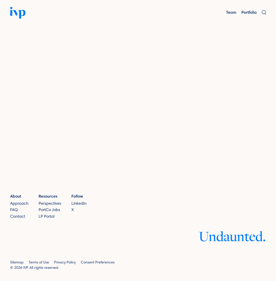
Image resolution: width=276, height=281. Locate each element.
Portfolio (249, 13)
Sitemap (17, 262)
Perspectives (50, 204)
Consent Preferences (98, 262)
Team (231, 13)
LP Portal (46, 217)
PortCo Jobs (49, 210)
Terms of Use (39, 262)
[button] (264, 12)
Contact (17, 217)
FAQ (14, 210)
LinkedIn (79, 204)
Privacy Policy (65, 262)
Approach (19, 204)
